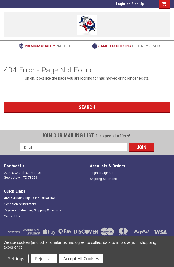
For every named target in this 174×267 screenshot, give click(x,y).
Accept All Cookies (81, 258)
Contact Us (12, 216)
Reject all (44, 258)
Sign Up (137, 4)
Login (120, 4)
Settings (16, 258)
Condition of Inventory (20, 204)
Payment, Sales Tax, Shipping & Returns (32, 210)
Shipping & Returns (103, 179)
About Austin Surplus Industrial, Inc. (30, 198)
